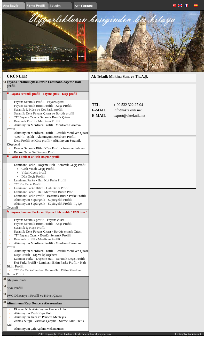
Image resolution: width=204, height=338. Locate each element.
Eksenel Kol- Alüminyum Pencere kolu (40, 309)
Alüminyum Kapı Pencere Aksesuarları (34, 303)
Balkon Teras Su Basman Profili (35, 152)
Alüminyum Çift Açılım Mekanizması (39, 329)
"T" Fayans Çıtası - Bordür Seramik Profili (42, 235)
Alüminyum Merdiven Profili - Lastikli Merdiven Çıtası (51, 133)
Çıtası (78, 231)
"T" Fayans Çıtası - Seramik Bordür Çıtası (42, 117)
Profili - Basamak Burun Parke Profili (50, 196)
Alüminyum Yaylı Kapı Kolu (33, 313)
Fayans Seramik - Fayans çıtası (39, 102)
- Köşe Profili (63, 105)
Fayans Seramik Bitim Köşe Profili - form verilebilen (49, 148)
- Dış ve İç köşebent (44, 255)
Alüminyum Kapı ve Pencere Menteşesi (40, 317)
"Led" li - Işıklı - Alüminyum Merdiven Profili (44, 137)
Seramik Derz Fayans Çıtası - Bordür (38, 231)
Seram (67, 231)
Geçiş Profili (37, 169)
